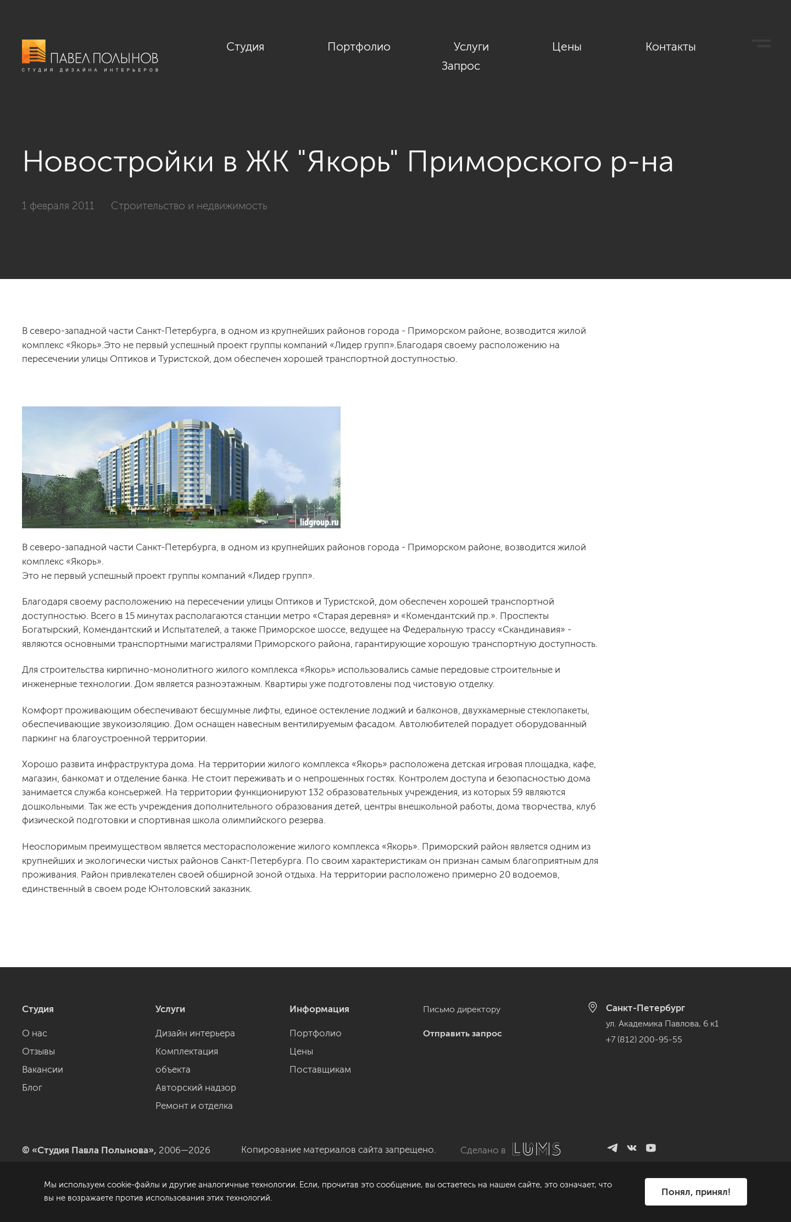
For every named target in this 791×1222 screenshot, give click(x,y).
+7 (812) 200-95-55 (646, 1038)
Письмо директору (464, 1008)
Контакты (679, 46)
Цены (610, 46)
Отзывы (38, 1051)
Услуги (549, 46)
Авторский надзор (195, 1087)
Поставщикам (320, 1069)
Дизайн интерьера (195, 1033)
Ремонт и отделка (194, 1105)
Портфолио (472, 46)
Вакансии (42, 1069)
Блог (32, 1087)
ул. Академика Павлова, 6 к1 (667, 1023)
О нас (34, 1033)
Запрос (752, 46)
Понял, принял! (695, 1191)
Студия (394, 46)
